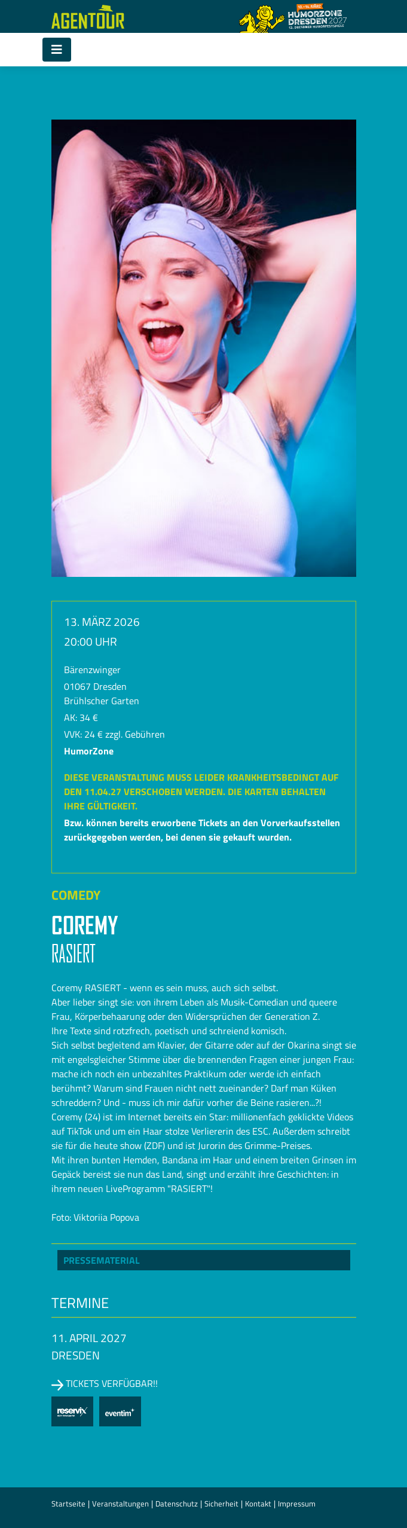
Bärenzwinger (92, 669)
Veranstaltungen (120, 1503)
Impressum (297, 1503)
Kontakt (258, 1503)
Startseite (68, 1503)
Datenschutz (176, 1503)
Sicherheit (221, 1503)
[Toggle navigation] (56, 50)
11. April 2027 (89, 1337)
